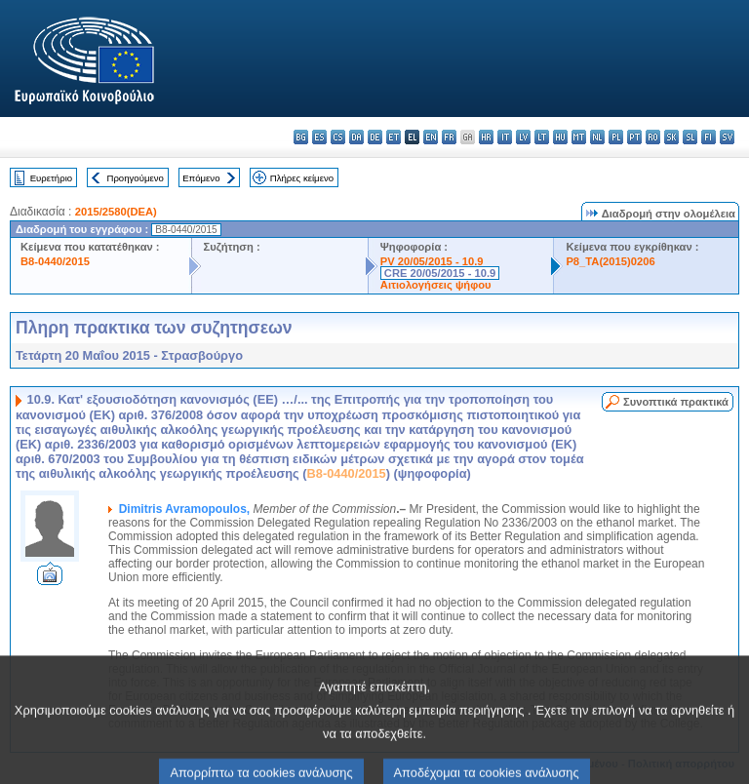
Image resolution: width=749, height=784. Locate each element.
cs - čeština (338, 137)
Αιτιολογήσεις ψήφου (436, 285)
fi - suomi (708, 137)
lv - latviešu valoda (523, 137)
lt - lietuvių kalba (541, 137)
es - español (319, 137)
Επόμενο (200, 178)
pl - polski (616, 137)
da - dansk (356, 137)
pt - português (634, 137)
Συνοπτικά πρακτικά (676, 402)
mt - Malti (579, 137)
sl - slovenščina (690, 137)
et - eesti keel (393, 137)
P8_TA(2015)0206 (610, 261)
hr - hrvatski (486, 137)
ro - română (653, 137)
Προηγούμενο (134, 178)
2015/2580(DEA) (116, 211)
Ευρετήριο (51, 178)
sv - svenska (727, 137)
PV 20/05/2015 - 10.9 (432, 261)
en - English (430, 137)
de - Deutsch (375, 137)
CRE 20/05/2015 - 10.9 (439, 273)
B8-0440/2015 (55, 261)
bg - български (301, 137)
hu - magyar (560, 137)
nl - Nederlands (597, 137)
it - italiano (504, 137)
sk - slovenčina (671, 137)
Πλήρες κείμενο (302, 178)
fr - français (449, 137)
